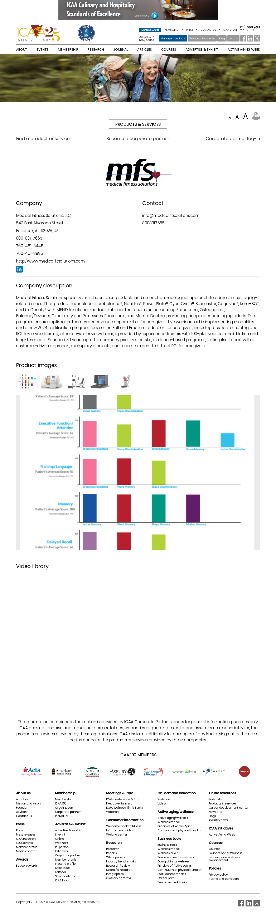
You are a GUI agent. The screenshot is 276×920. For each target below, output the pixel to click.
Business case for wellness (176, 857)
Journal (120, 49)
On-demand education (177, 793)
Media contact (26, 851)
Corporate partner (68, 811)
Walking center (116, 834)
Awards (22, 859)
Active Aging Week (222, 834)
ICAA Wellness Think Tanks (124, 807)
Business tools (169, 838)
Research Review (118, 865)
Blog (222, 38)
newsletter (172, 29)
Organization (64, 807)
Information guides (119, 830)
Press (20, 824)
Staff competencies (172, 873)
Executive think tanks (172, 882)
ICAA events (24, 842)
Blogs (212, 815)
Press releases (26, 834)
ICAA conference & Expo (123, 799)
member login (150, 29)
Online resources (222, 793)
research (95, 49)
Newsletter (216, 811)
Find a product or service (43, 139)
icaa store (230, 29)
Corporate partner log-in (233, 139)
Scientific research (119, 869)
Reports (111, 853)
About (21, 49)
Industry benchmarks (121, 861)
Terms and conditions (224, 878)
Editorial (60, 872)
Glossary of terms (118, 878)
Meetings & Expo (119, 793)
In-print (60, 834)
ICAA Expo (62, 880)
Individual (61, 815)
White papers (115, 857)
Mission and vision (28, 803)
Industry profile (65, 863)
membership (68, 49)
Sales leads (62, 867)
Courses (168, 49)
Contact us (24, 815)
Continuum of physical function (180, 830)
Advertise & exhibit (70, 824)
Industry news (218, 820)
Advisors (21, 811)
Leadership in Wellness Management (224, 859)
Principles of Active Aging (175, 826)
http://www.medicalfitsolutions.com (50, 261)
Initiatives (61, 851)
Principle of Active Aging (174, 865)
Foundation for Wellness (225, 853)
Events (42, 49)
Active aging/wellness (175, 811)
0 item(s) (250, 28)
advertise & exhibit (201, 49)
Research (113, 842)
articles (144, 49)
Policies (215, 868)
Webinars (61, 842)
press (189, 29)
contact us (208, 29)
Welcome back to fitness (123, 826)
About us (23, 793)
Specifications (65, 876)
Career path (166, 878)
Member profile (27, 847)
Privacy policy (218, 874)
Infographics (115, 873)
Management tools (173, 38)
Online (59, 838)
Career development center (228, 807)
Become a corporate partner (137, 139)
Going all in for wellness (174, 861)
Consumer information (125, 820)
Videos (162, 803)
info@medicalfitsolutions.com (171, 215)
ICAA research (26, 838)
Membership (65, 793)
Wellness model (169, 822)
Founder (22, 807)
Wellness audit (168, 853)
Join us (233, 38)
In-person (62, 847)
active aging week (244, 49)
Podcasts (215, 799)
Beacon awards (27, 865)
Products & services (202, 38)
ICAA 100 (61, 803)
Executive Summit (119, 803)
